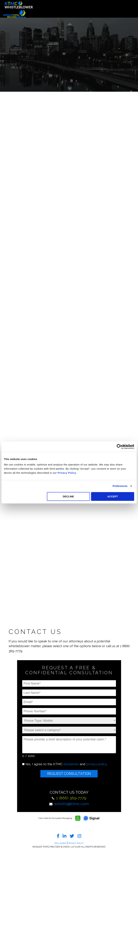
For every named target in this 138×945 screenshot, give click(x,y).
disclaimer (71, 764)
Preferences (120, 485)
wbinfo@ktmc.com (71, 803)
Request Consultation (69, 774)
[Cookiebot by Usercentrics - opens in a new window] (119, 446)
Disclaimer (60, 843)
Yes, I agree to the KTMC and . (66, 764)
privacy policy (96, 764)
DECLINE (68, 496)
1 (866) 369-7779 (71, 798)
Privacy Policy (67, 472)
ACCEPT (112, 496)
